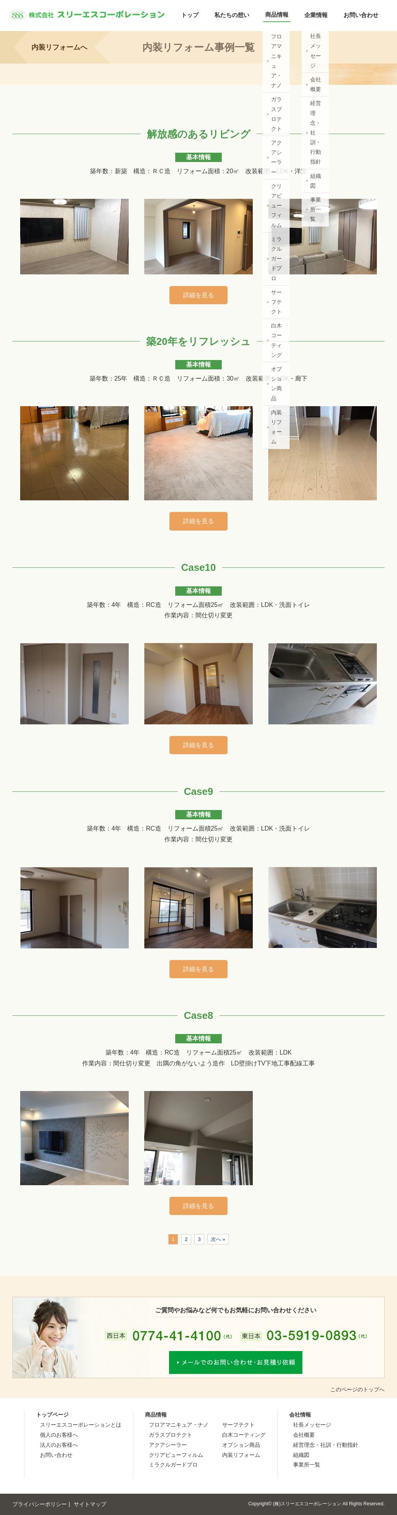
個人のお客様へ (59, 1435)
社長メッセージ (312, 1425)
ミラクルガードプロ (173, 1465)
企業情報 (316, 15)
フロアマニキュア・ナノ (179, 1425)
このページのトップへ (357, 1389)
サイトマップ (90, 1504)
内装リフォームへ (59, 47)
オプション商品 (241, 1445)
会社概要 (304, 1435)
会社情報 (300, 1415)
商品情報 (276, 14)
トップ (189, 15)
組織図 (301, 1455)
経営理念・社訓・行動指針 (325, 1445)
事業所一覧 (306, 1465)
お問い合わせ (360, 15)
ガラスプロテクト (170, 1435)
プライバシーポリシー (39, 1504)
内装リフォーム (241, 1455)
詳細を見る (198, 295)
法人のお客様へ (59, 1445)
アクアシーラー (168, 1445)
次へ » (218, 1239)
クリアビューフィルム (176, 1455)
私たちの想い (231, 15)
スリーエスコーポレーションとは (80, 1425)
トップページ (52, 1415)
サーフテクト (238, 1425)
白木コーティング (244, 1435)
